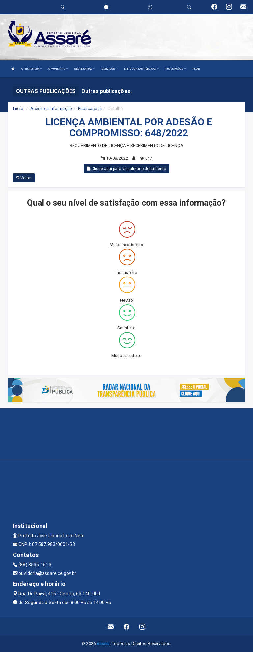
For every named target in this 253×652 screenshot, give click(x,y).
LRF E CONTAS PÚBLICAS (141, 68)
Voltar (24, 178)
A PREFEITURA (31, 68)
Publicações (90, 108)
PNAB (196, 68)
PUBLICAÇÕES (175, 68)
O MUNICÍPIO (58, 68)
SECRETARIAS (84, 68)
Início (18, 108)
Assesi (103, 643)
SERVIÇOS (109, 68)
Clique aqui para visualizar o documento (126, 168)
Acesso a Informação (51, 108)
